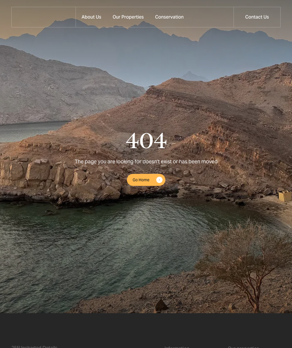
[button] (128, 17)
